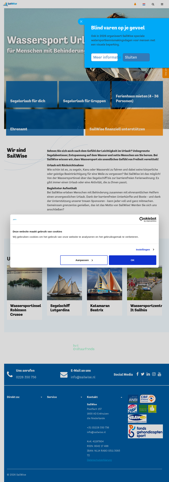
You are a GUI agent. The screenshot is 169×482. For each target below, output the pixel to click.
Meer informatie (105, 57)
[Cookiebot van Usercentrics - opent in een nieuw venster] (141, 219)
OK (133, 260)
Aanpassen (84, 260)
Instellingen (143, 249)
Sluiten (132, 57)
